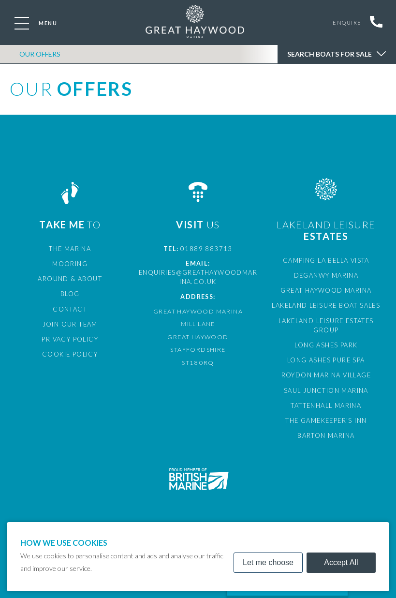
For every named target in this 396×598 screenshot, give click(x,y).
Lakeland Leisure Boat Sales (326, 303)
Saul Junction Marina (326, 376)
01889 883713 (206, 248)
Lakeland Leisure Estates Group (326, 318)
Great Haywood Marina (326, 289)
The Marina (70, 248)
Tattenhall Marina (326, 391)
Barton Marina (326, 420)
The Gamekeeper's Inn (326, 406)
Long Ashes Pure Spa (326, 347)
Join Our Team (70, 321)
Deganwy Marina (326, 274)
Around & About (70, 277)
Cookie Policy (70, 350)
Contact (70, 307)
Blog (70, 292)
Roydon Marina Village (326, 362)
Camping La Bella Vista (326, 260)
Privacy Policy (70, 336)
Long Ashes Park (325, 333)
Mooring (70, 263)
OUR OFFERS (39, 57)
